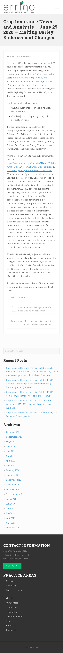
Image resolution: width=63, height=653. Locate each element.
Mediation (10, 581)
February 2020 (12, 470)
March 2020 (11, 465)
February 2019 (12, 527)
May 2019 (10, 513)
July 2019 (10, 503)
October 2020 (12, 432)
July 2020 (10, 446)
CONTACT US (12, 565)
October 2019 (12, 489)
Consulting (11, 585)
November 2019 (13, 484)
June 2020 (11, 451)
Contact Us (11, 630)
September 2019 (14, 494)
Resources (11, 625)
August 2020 (11, 441)
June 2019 (11, 508)
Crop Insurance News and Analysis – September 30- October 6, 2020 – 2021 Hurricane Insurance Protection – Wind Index (32, 404)
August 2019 (11, 498)
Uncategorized (21, 297)
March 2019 (11, 522)
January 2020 (12, 475)
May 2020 (10, 455)
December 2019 (13, 479)
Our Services (12, 602)
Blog (8, 621)
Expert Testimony (14, 590)
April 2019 (10, 518)
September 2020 (14, 436)
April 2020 (10, 460)
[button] (57, 7)
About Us (10, 598)
